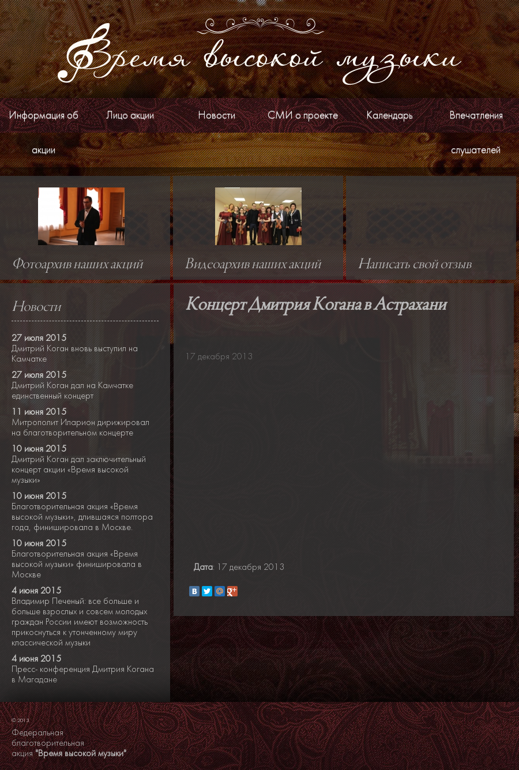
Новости (216, 115)
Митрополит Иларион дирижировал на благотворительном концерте (80, 427)
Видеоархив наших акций (253, 265)
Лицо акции (130, 115)
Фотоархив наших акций (77, 265)
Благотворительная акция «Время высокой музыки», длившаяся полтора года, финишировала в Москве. (82, 516)
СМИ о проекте (303, 115)
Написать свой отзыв (414, 265)
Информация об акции (43, 132)
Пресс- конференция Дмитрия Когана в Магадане (83, 674)
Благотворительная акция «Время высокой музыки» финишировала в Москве (77, 564)
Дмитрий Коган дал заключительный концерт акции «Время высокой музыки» (79, 469)
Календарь (389, 115)
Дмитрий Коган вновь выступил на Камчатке (75, 353)
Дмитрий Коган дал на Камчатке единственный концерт (72, 390)
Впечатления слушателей (476, 132)
